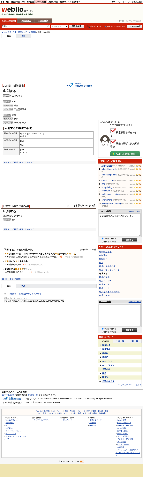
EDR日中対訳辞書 (13, 85)
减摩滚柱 (106, 349)
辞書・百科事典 (99, 413)
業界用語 (47, 411)
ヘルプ (8, 425)
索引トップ (8, 162)
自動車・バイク (76, 411)
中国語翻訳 (43, 20)
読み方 (6, 216)
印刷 (14, 102)
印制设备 (103, 255)
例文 (23, 36)
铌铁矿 (105, 353)
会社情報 (92, 423)
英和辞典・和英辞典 (125, 425)
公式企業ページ (95, 420)
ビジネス (38, 411)
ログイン (125, 2)
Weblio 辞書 (6, 32)
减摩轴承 (106, 345)
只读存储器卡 (108, 381)
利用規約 (9, 428)
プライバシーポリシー (14, 431)
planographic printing (111, 203)
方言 (90, 413)
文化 (39, 413)
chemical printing (109, 175)
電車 (66, 411)
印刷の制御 (104, 277)
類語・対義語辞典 (13, 2)
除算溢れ (106, 377)
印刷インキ (104, 284)
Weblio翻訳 (121, 428)
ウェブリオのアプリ (41, 420)
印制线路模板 (105, 252)
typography (106, 165)
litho (103, 184)
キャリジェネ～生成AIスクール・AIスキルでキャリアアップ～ (127, 452)
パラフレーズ (20, 122)
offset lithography (109, 169)
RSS (82, 461)
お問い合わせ (66, 420)
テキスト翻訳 (105, 211)
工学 (89, 411)
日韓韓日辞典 (52, 2)
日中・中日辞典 (9, 20)
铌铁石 (105, 357)
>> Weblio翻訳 (135, 211)
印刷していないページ (109, 270)
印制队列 (103, 259)
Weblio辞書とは (12, 420)
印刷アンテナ (105, 281)
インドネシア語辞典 (125, 439)
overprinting (106, 200)
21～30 (134, 341)
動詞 (16, 105)
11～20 (120, 341)
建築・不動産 (97, 411)
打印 (14, 219)
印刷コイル (104, 295)
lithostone (105, 191)
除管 (104, 373)
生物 (74, 413)
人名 (84, 413)
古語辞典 (63, 2)
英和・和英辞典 (28, 2)
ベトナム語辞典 (123, 444)
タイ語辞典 (121, 442)
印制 (14, 115)
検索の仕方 (10, 423)
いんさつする (16, 96)
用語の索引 (19, 162)
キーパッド (107, 361)
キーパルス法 (108, 365)
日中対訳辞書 (30, 32)
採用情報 (92, 425)
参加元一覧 (33, 395)
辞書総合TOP (137, 2)
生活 (44, 413)
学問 (106, 411)
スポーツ (67, 413)
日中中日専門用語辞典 (16, 206)
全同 (18, 109)
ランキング (29, 162)
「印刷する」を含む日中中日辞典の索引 (24, 294)
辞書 (2, 2)
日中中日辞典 (40, 2)
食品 (79, 413)
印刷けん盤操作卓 (107, 266)
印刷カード (104, 288)
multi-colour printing (110, 194)
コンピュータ (57, 411)
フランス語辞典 (123, 436)
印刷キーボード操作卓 (109, 292)
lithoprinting (106, 187)
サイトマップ (11, 434)
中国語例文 (26, 20)
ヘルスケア (52, 413)
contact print (107, 180)
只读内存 (106, 369)
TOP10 (105, 341)
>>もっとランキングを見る (129, 384)
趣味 (60, 413)
